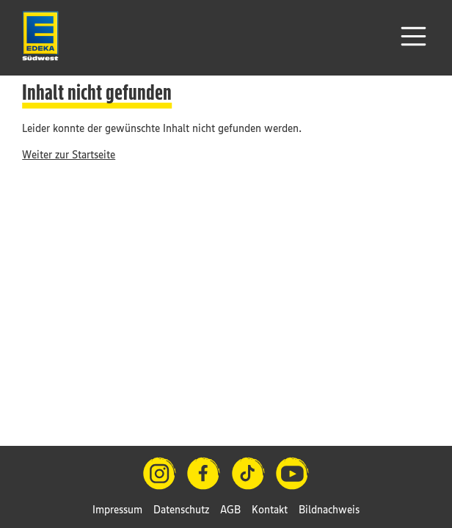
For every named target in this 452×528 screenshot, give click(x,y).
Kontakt (270, 509)
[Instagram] (159, 473)
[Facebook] (203, 473)
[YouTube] (292, 473)
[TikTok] (248, 473)
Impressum (117, 509)
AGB (230, 509)
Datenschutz (181, 509)
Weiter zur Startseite (68, 154)
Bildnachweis (329, 509)
